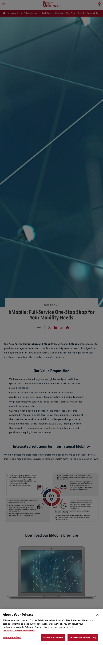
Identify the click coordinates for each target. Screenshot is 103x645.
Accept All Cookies (53, 637)
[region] (51, 627)
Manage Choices (12, 637)
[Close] (97, 614)
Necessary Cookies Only (82, 637)
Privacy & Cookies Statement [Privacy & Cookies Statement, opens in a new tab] (19, 630)
